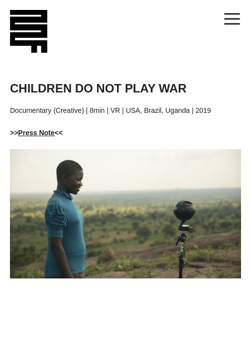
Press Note (36, 133)
